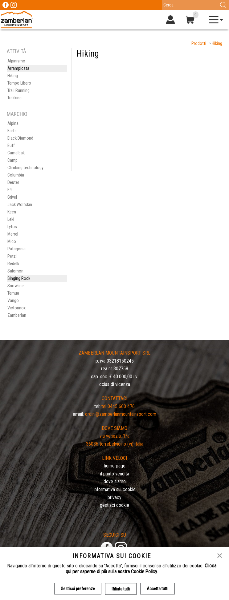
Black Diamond (20, 138)
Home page (114, 466)
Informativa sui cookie (115, 489)
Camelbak (16, 153)
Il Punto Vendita (114, 474)
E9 (9, 190)
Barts (12, 130)
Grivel (12, 197)
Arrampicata (18, 68)
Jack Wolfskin (19, 204)
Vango (13, 300)
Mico (11, 241)
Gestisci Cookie (114, 505)
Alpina (12, 123)
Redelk (13, 263)
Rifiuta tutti (121, 588)
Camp (12, 160)
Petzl (12, 256)
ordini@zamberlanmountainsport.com (120, 414)
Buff (11, 145)
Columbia (15, 175)
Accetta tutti (157, 588)
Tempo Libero (19, 83)
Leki (10, 219)
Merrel (12, 234)
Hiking (217, 43)
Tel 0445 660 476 (118, 406)
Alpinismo (16, 61)
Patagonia (16, 249)
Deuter (13, 182)
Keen (11, 212)
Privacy (114, 497)
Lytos (12, 226)
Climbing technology (25, 167)
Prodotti (198, 43)
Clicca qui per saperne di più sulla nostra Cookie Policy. (141, 568)
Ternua (13, 293)
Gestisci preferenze (78, 588)
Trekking (14, 98)
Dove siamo (115, 481)
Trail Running (18, 90)
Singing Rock (18, 278)
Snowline (15, 285)
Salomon (15, 271)
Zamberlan (16, 315)
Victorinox (16, 308)
